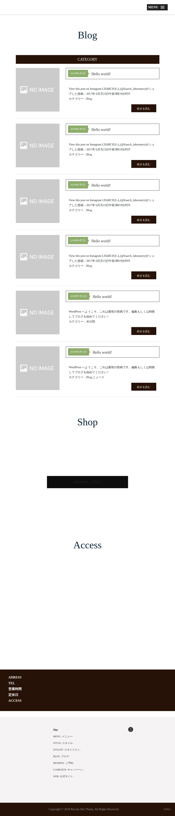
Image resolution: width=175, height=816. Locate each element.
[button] (87, 59)
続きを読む (143, 108)
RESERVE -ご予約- (87, 482)
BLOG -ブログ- (61, 756)
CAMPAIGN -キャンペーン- (68, 769)
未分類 (90, 321)
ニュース (98, 377)
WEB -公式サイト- (63, 776)
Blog (89, 98)
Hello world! (101, 74)
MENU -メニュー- (63, 736)
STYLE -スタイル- (63, 743)
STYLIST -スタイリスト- (67, 749)
